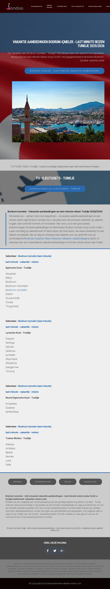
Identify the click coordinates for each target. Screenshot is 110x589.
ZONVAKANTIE (36, 6)
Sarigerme (12, 367)
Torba (9, 302)
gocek (51, 571)
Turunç (10, 371)
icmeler (76, 571)
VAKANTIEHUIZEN (95, 6)
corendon (68, 563)
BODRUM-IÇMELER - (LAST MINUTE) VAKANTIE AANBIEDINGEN (64, 71)
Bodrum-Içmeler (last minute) (34, 256)
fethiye (45, 571)
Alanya (10, 444)
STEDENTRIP (62, 6)
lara (19, 574)
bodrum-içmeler (22, 571)
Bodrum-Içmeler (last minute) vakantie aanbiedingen (56, 238)
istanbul (83, 571)
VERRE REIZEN (49, 6)
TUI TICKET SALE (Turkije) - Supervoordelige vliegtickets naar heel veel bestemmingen (55, 166)
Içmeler (10, 354)
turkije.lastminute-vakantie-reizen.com (63, 583)
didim (39, 571)
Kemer (10, 456)
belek (78, 569)
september (21, 569)
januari (69, 566)
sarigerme (51, 574)
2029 (58, 566)
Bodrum (11, 281)
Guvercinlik (13, 298)
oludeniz (35, 574)
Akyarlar (11, 273)
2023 (25, 566)
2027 (47, 566)
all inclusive (58, 563)
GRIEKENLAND (43, 482)
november (39, 569)
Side (8, 464)
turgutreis (81, 574)
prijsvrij (85, 563)
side (68, 574)
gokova (58, 571)
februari (76, 566)
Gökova (10, 350)
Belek (9, 452)
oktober (30, 569)
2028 (52, 566)
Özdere (10, 407)
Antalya (10, 448)
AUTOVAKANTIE (77, 6)
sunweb (92, 563)
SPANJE (17, 482)
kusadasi (98, 571)
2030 (63, 566)
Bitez (9, 277)
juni (98, 566)
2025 (36, 566)
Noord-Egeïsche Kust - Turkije (22, 397)
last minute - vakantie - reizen (22, 262)
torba (73, 574)
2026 (41, 566)
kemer (90, 571)
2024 (31, 566)
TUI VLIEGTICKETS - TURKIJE (55, 178)
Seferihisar (12, 411)
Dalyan (10, 338)
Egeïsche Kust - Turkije (18, 267)
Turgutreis (12, 306)
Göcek (10, 346)
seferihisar (61, 574)
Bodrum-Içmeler (16, 289)
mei (93, 566)
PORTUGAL (90, 482)
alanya (56, 569)
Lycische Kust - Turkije (18, 332)
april (89, 566)
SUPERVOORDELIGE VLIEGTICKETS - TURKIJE (55, 189)
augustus (12, 569)
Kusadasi (11, 403)
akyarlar (64, 569)
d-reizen (77, 563)
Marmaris (11, 359)
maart (83, 566)
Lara (8, 460)
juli (102, 566)
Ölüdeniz (11, 363)
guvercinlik (67, 571)
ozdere (43, 574)
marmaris (27, 574)
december (49, 569)
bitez (83, 569)
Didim (9, 294)
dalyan (32, 571)
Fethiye (10, 342)
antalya (71, 569)
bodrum (90, 569)
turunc (89, 574)
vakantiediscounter (14, 566)
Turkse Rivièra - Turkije (18, 438)
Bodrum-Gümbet (17, 285)
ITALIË (67, 482)
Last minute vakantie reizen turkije (39, 563)
